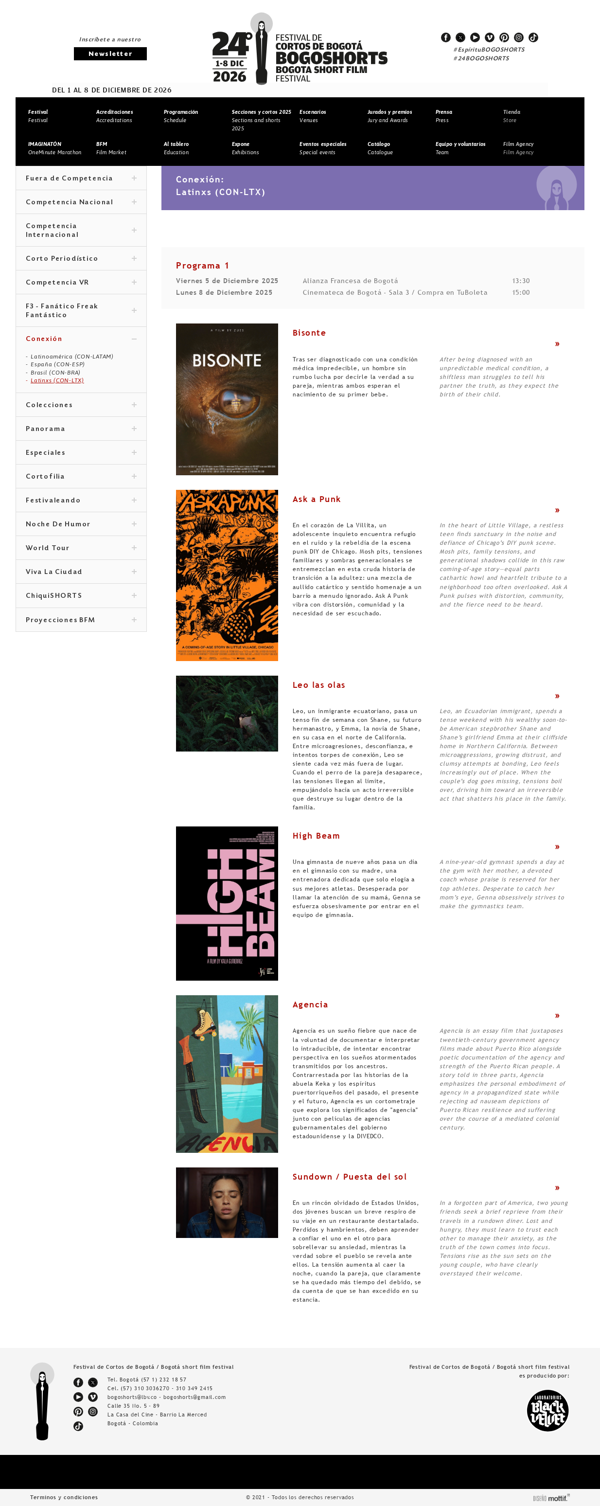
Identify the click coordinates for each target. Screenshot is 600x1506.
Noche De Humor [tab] (81, 524)
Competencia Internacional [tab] (81, 231)
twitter (460, 37)
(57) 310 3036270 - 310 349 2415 (167, 1388)
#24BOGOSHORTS (481, 59)
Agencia (311, 1004)
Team (461, 148)
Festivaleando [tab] (81, 501)
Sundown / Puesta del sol (350, 1177)
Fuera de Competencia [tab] (81, 179)
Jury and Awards (390, 116)
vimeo (489, 37)
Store (511, 116)
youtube (475, 37)
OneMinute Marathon (54, 148)
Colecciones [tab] (81, 405)
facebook (446, 37)
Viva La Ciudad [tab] (81, 572)
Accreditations (114, 116)
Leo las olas (319, 685)
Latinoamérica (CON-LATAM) (72, 356)
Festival (38, 116)
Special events (323, 148)
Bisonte (310, 333)
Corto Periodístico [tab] (81, 259)
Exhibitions (245, 148)
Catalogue (380, 148)
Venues (313, 116)
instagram (519, 37)
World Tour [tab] (81, 548)
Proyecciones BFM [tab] (81, 620)
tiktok (533, 37)
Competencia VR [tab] (81, 283)
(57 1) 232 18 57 (164, 1379)
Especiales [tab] (81, 453)
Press (444, 116)
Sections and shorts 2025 (262, 120)
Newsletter (110, 54)
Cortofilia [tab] (81, 477)
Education (176, 148)
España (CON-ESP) (58, 364)
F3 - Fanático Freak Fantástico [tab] (81, 311)
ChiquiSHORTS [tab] (81, 596)
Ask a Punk (317, 499)
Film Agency (518, 148)
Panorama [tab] (81, 429)
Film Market (111, 148)
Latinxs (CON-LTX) (57, 380)
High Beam (317, 836)
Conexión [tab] (81, 339)
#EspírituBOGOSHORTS (489, 50)
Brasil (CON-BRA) (56, 372)
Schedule (181, 116)
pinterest (504, 37)
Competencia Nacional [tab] (81, 202)
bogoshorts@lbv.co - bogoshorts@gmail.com (166, 1397)
